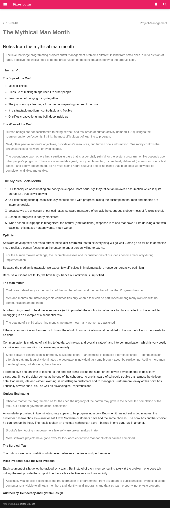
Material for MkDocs (24, 504)
